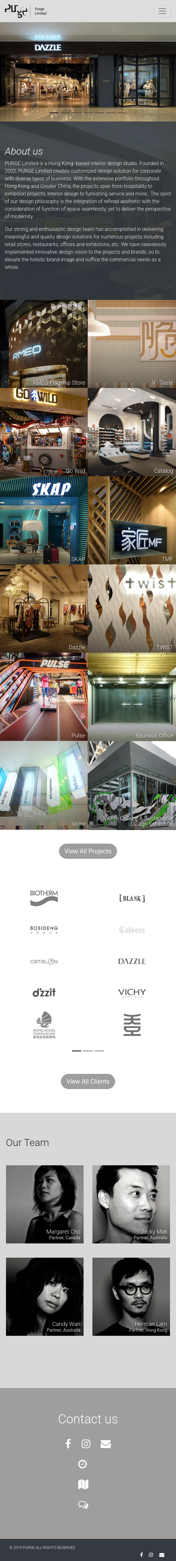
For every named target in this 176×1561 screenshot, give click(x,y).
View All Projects (87, 851)
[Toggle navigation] (162, 11)
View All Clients (87, 1081)
